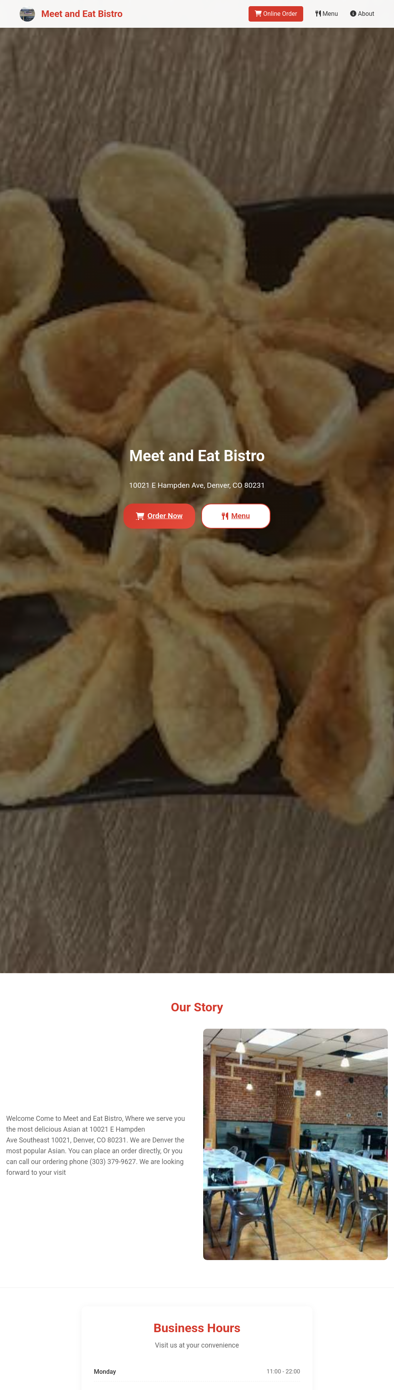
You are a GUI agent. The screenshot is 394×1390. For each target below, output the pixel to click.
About (362, 13)
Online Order (276, 13)
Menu (327, 13)
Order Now (159, 515)
